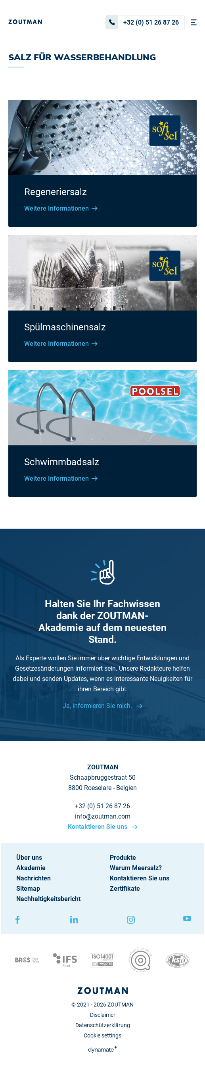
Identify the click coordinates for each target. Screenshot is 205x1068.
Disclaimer (102, 1015)
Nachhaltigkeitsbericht (48, 899)
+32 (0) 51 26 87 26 (142, 22)
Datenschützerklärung (102, 1025)
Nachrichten (33, 878)
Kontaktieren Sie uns (98, 826)
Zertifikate (125, 888)
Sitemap (28, 888)
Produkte (123, 857)
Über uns (29, 857)
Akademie (31, 868)
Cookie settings (102, 1035)
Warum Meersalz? (136, 868)
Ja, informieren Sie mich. (98, 705)
